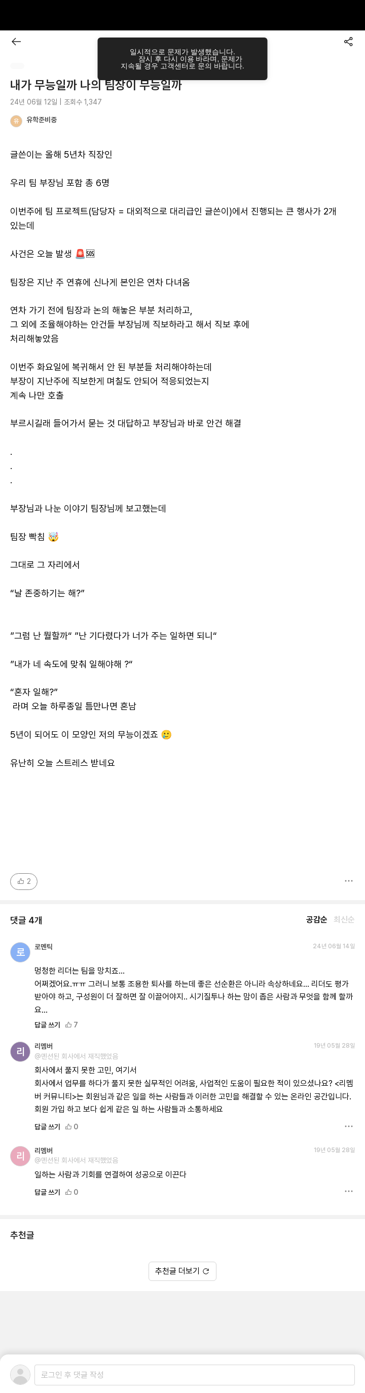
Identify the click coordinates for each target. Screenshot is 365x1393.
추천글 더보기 (182, 1271)
